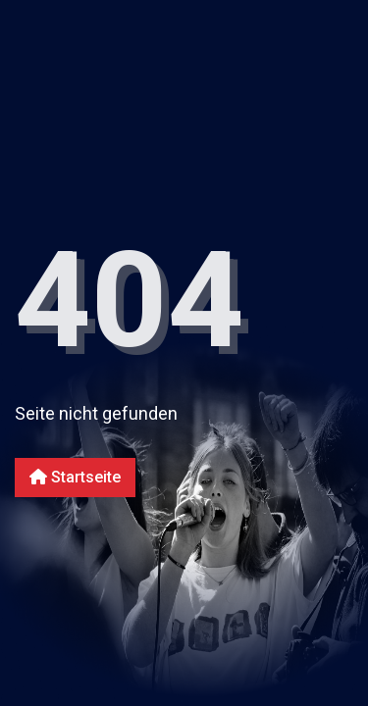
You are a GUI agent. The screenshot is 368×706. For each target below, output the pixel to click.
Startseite (75, 477)
